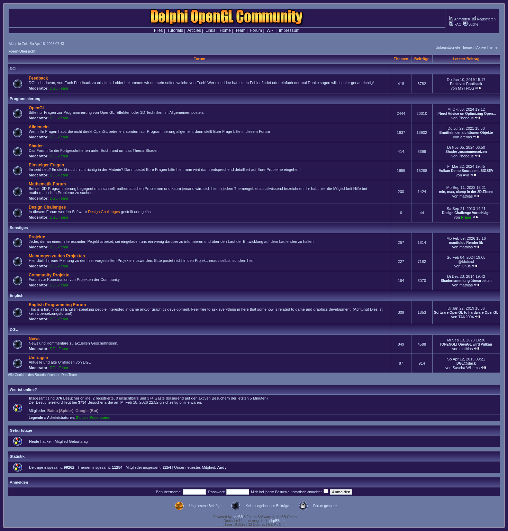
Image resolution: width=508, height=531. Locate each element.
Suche (470, 24)
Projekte (37, 237)
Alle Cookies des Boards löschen (33, 375)
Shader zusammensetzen (466, 152)
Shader (36, 146)
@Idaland (466, 262)
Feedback (38, 78)
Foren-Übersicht (22, 51)
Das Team (69, 375)
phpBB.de (276, 521)
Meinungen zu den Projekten (57, 256)
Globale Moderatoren (93, 418)
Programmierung (25, 99)
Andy (222, 467)
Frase (466, 217)
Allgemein (38, 127)
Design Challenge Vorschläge (466, 213)
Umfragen (38, 357)
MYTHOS (466, 88)
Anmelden (459, 19)
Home (225, 30)
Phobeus (466, 118)
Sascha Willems (466, 368)
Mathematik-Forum (47, 184)
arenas (466, 137)
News (34, 338)
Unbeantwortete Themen (455, 47)
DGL (14, 69)
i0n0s (466, 266)
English (17, 295)
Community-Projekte (49, 275)
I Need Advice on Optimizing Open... (466, 114)
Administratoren (60, 418)
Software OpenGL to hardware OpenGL (466, 312)
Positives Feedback (466, 84)
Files (158, 30)
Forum (256, 30)
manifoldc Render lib (466, 243)
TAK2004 (466, 317)
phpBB (238, 517)
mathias (466, 196)
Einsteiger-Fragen (46, 165)
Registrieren (484, 19)
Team (240, 30)
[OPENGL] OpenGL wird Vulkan (466, 344)
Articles (194, 30)
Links (210, 30)
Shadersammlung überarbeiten (466, 281)
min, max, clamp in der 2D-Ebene (466, 192)
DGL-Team (59, 88)
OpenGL (37, 108)
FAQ (455, 24)
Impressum (289, 30)
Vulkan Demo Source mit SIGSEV (466, 171)
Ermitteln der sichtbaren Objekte (466, 133)
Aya (466, 175)
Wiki (270, 30)
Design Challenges (47, 207)
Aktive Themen (487, 47)
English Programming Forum (57, 304)
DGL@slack (466, 363)
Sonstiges (19, 228)
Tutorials (175, 30)
